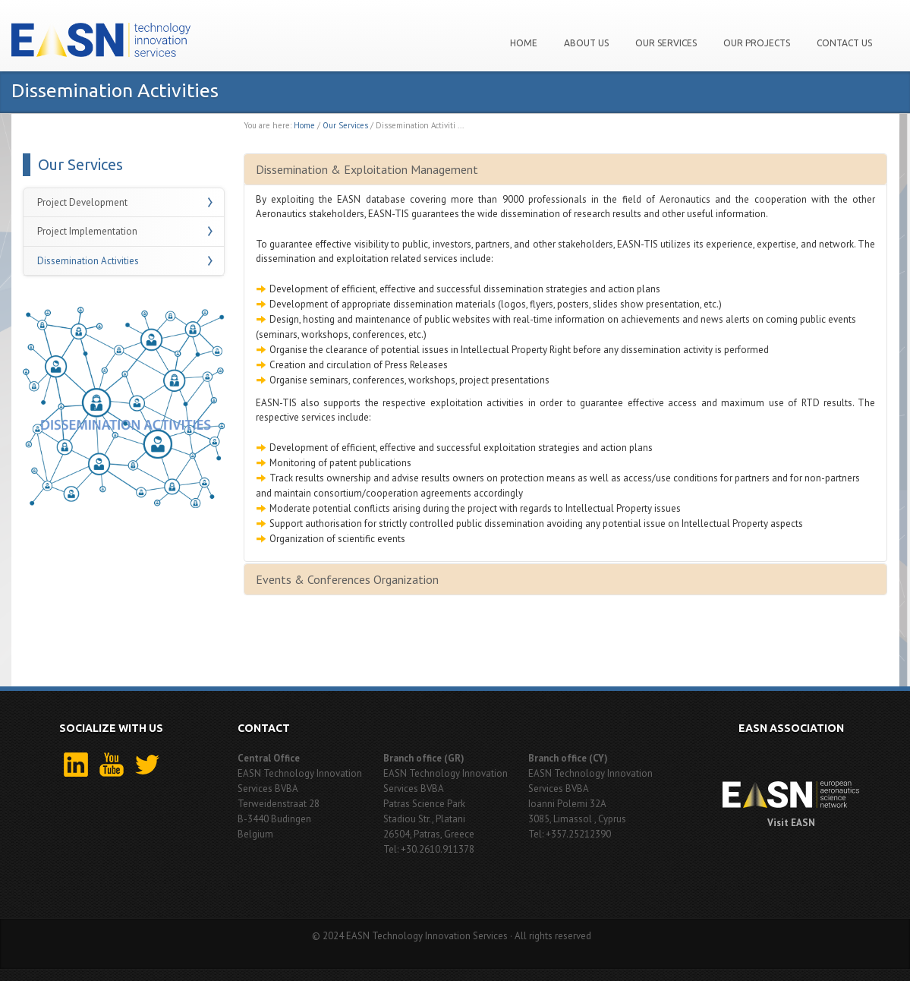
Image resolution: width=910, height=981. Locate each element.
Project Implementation (87, 231)
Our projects (756, 43)
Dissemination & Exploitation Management (367, 169)
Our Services (666, 43)
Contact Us (844, 43)
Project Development (82, 202)
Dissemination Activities (88, 260)
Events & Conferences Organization (347, 579)
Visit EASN (791, 822)
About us (586, 43)
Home (523, 43)
